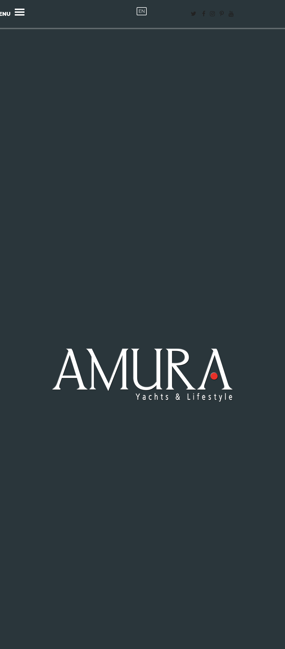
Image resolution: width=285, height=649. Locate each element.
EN (142, 11)
